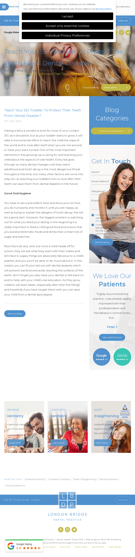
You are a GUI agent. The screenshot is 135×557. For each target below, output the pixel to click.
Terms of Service (94, 542)
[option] (112, 302)
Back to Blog (15, 313)
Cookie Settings (114, 546)
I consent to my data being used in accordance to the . (111, 217)
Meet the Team (17, 6)
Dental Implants (108, 479)
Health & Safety (81, 546)
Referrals (123, 20)
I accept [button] (67, 16)
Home (8, 70)
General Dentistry (39, 70)
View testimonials (112, 337)
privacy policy (103, 8)
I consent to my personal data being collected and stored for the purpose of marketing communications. (113, 229)
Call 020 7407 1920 (101, 500)
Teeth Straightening (85, 479)
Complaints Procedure (46, 546)
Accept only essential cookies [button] (67, 26)
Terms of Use (65, 546)
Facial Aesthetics (121, 6)
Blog (20, 70)
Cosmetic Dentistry (59, 479)
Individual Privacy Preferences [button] (67, 35)
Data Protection (98, 546)
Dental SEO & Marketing (111, 539)
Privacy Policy (104, 220)
